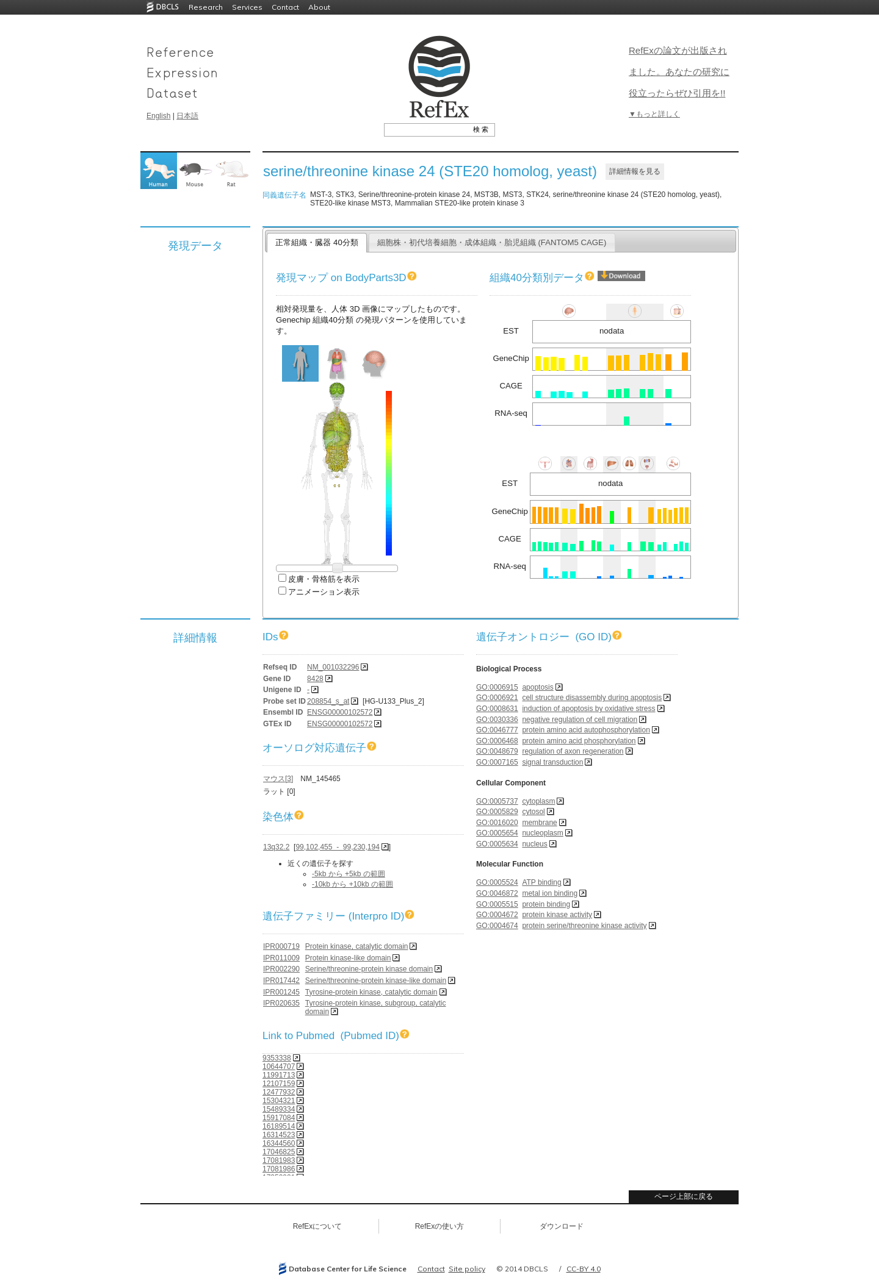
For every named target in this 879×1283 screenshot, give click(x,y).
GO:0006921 (497, 697)
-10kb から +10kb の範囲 (352, 884)
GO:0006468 (497, 741)
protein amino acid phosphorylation (578, 741)
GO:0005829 (497, 811)
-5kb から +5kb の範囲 (348, 874)
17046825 (278, 1152)
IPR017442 (281, 980)
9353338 (276, 1058)
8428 (315, 678)
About (319, 7)
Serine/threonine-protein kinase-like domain (375, 980)
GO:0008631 (497, 708)
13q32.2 (276, 847)
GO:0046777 (497, 730)
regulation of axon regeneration (572, 751)
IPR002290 (281, 969)
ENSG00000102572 (339, 712)
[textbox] (426, 129)
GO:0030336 (497, 719)
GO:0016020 (497, 822)
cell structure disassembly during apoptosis (592, 697)
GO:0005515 (497, 904)
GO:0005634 (497, 844)
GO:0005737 (497, 801)
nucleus (534, 844)
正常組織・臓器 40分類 (316, 242)
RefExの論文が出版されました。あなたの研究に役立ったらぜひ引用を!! (679, 71)
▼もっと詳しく (654, 114)
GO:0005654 (497, 833)
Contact (285, 7)
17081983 (278, 1160)
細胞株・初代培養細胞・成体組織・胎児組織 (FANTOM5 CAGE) (492, 242)
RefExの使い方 (440, 1226)
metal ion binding (549, 893)
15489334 (278, 1109)
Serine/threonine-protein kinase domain (369, 969)
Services (247, 7)
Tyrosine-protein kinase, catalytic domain (371, 992)
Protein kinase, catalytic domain (356, 946)
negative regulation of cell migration (579, 719)
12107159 (278, 1083)
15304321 (278, 1100)
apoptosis (537, 687)
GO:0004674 (497, 925)
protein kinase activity (557, 914)
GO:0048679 (497, 751)
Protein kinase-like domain (348, 958)
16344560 (278, 1143)
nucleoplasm (542, 833)
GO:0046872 (497, 893)
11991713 (278, 1075)
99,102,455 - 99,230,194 (337, 847)
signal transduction (552, 762)
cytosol (533, 811)
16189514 (278, 1126)
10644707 (278, 1066)
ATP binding (541, 882)
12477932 (278, 1092)
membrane (539, 822)
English (158, 116)
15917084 (278, 1117)
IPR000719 (281, 946)
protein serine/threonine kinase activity (584, 925)
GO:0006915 (497, 687)
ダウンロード (562, 1226)
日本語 (187, 116)
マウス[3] (278, 778)
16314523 (278, 1135)
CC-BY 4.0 (583, 1268)
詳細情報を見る (634, 171)
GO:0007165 (497, 762)
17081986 (278, 1169)
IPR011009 (281, 958)
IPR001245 (281, 992)
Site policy (467, 1268)
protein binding (546, 904)
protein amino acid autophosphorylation (585, 730)
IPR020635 (281, 1003)
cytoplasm (538, 801)
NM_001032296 (333, 667)
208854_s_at (328, 701)
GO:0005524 (497, 882)
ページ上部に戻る (683, 1196)
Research (206, 7)
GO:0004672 (497, 914)
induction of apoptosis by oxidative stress (588, 708)
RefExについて (317, 1226)
